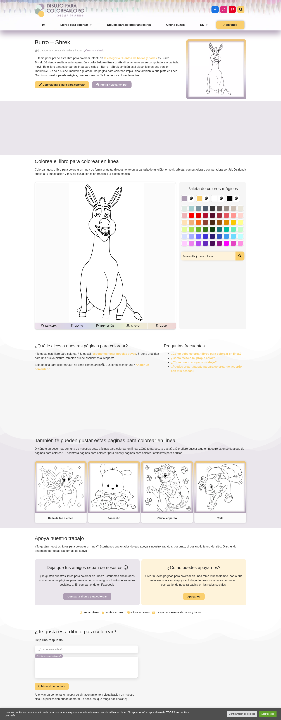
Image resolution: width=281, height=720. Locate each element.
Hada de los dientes (60, 518)
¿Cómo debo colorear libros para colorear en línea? (206, 353)
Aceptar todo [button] (267, 713)
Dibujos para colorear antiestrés (129, 24)
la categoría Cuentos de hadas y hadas (130, 58)
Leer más (9, 715)
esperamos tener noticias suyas (114, 353)
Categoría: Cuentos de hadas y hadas (61, 50)
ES (203, 25)
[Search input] (208, 256)
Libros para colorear (76, 25)
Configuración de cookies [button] (242, 713)
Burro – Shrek (94, 50)
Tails (220, 518)
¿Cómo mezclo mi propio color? (193, 358)
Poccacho (114, 518)
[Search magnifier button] (239, 256)
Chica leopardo (167, 518)
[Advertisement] (140, 128)
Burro (146, 612)
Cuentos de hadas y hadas (185, 612)
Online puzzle (175, 24)
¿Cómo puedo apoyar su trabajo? (194, 362)
